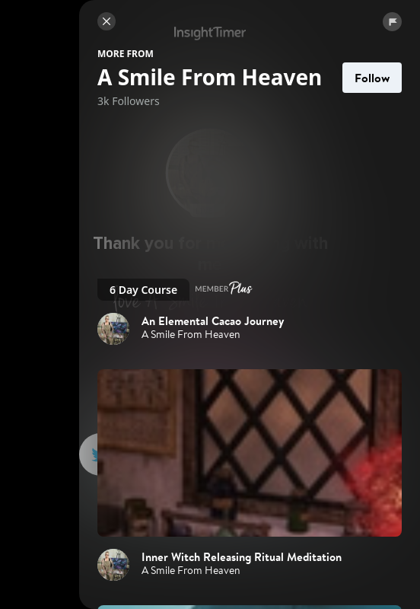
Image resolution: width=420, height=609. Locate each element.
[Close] (106, 21)
